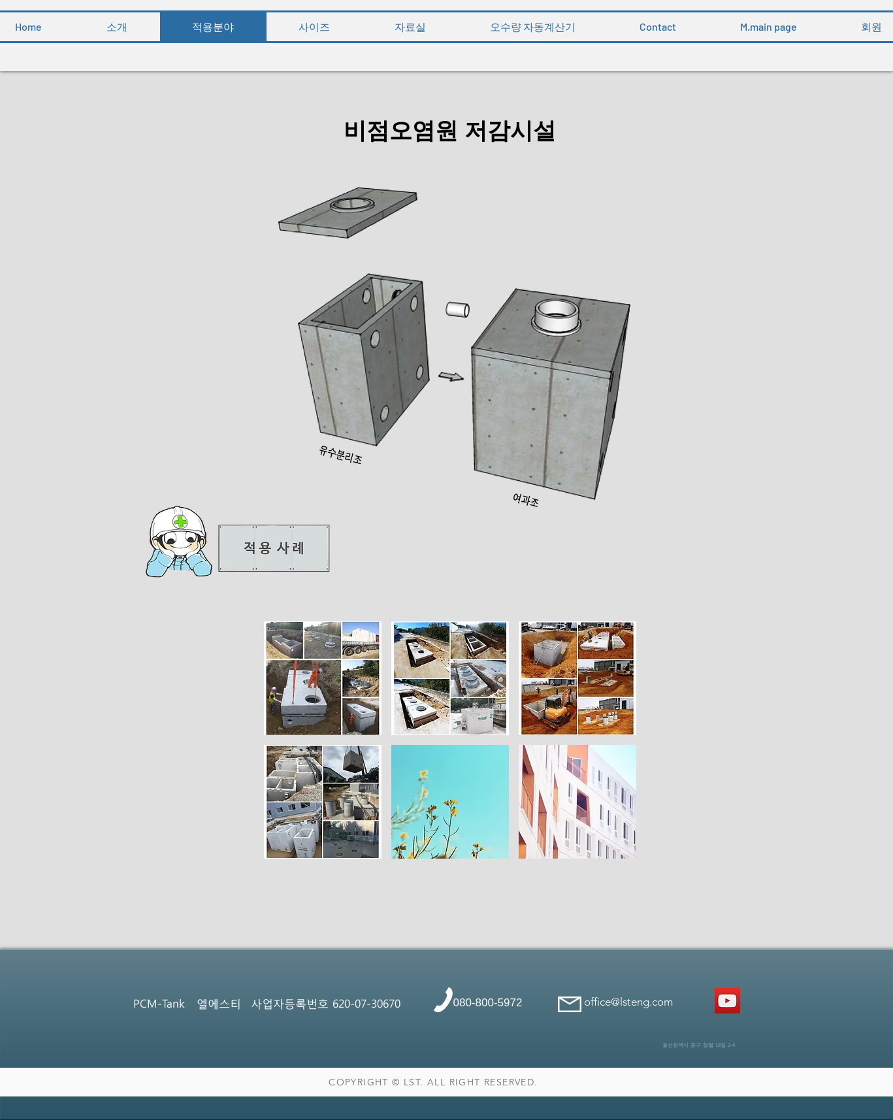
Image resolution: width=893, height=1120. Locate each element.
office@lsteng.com (628, 1001)
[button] (323, 678)
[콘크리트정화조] (727, 1000)
